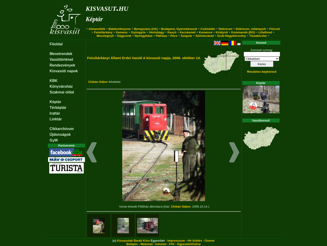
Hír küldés (195, 240)
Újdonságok (60, 134)
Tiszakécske (258, 36)
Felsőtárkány (103, 32)
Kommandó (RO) (243, 32)
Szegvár (186, 36)
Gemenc (122, 32)
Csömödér (207, 29)
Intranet (160, 244)
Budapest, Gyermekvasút (179, 29)
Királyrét (222, 32)
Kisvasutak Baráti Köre (133, 240)
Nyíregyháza (143, 36)
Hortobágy (156, 32)
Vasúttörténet (61, 59)
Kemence (205, 32)
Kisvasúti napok (64, 71)
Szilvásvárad (205, 36)
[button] (92, 153)
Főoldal (56, 44)
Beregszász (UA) (146, 29)
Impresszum (176, 240)
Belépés (132, 244)
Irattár (55, 113)
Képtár (94, 19)
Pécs (173, 36)
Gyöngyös (138, 32)
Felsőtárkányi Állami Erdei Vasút (114, 58)
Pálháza (161, 36)
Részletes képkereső (262, 71)
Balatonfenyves (120, 29)
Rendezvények (62, 65)
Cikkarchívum (62, 129)
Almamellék (97, 29)
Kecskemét (188, 32)
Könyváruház (61, 86)
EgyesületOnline (189, 244)
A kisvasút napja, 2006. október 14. (172, 58)
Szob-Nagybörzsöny (231, 36)
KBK (54, 81)
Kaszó (172, 32)
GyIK (54, 140)
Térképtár (58, 108)
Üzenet (209, 240)
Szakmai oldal (62, 92)
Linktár (56, 119)
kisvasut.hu (107, 8)
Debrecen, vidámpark (251, 29)
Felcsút (274, 29)
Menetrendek (61, 54)
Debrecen (225, 29)
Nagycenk (124, 36)
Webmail (146, 244)
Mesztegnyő (105, 36)
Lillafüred (265, 32)
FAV (171, 244)
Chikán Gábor (98, 82)
